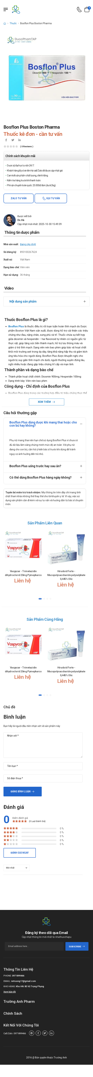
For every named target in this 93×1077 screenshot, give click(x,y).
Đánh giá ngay (20, 852)
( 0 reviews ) (26, 146)
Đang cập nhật (28, 244)
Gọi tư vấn (53, 198)
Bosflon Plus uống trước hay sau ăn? (35, 466)
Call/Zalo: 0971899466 (14, 1033)
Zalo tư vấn (19, 198)
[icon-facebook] (6, 140)
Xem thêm (44, 401)
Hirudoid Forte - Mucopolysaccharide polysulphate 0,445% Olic (66, 575)
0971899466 (18, 975)
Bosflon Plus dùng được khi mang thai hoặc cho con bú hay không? (43, 423)
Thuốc (13, 23)
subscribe (77, 946)
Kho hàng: (9, 986)
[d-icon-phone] (79, 9)
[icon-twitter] (12, 140)
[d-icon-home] (4, 23)
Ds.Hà (20, 220)
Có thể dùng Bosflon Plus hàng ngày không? (40, 477)
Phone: (7, 975)
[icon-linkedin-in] (19, 140)
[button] (40, 598)
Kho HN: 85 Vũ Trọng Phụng (30, 986)
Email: (7, 981)
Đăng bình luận (21, 791)
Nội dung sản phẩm (22, 301)
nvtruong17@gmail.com (23, 981)
